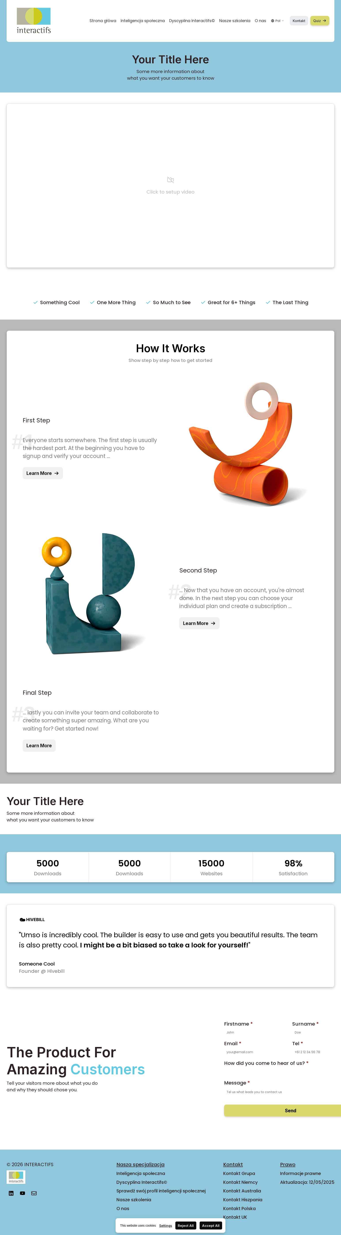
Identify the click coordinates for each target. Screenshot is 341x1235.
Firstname (238, 1023)
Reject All (186, 1226)
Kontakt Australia (242, 1191)
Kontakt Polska (239, 1208)
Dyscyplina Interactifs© (192, 20)
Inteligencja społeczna (143, 20)
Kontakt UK (235, 1217)
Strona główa (103, 20)
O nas (260, 20)
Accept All (210, 1226)
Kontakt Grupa (239, 1173)
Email (232, 1043)
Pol (277, 20)
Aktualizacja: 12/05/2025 (307, 1182)
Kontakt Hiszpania (242, 1200)
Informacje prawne (300, 1173)
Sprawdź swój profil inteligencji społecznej (161, 1191)
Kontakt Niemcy (240, 1182)
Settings (165, 1225)
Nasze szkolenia (234, 20)
